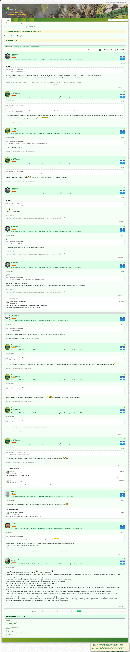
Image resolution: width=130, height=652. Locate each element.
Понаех (12, 472)
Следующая (121, 611)
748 (55, 611)
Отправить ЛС (79, 59)
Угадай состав (92, 640)
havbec (13, 491)
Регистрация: (15, 59)
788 (60, 611)
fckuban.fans (37, 31)
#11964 (122, 354)
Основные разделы (20, 26)
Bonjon (13, 523)
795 (65, 611)
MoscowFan (14, 301)
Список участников (22, 23)
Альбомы (9, 634)
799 (84, 611)
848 (103, 611)
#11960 (122, 197)
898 (108, 611)
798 (79, 611)
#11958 (122, 137)
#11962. (121, 301)
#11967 (122, 448)
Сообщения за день (9, 23)
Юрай (12, 512)
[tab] (8, 46)
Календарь (33, 23)
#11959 (122, 167)
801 (94, 611)
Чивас (12, 481)
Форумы (6, 20)
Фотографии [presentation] (35, 46)
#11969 (122, 532)
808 (98, 611)
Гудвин (13, 92)
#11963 (122, 324)
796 (69, 611)
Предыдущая (34, 611)
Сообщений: (29, 59)
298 (45, 611)
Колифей (14, 54)
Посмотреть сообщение (22, 69)
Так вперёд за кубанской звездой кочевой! (20, 632)
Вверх (124, 640)
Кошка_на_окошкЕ (17, 559)
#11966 (122, 417)
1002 (113, 611)
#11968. (121, 512)
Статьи (22, 20)
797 (74, 611)
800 (88, 611)
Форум (10, 26)
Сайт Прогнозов (104, 640)
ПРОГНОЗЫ (12, 626)
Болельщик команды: (53, 59)
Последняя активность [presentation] (21, 46)
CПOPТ (11, 624)
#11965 (122, 384)
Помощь (72, 640)
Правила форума (116, 640)
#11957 (122, 101)
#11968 (122, 500)
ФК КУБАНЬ (32, 26)
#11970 (122, 568)
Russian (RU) (8, 640)
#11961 (122, 235)
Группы (29, 20)
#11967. (122, 471)
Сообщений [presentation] (8, 46)
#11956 (122, 63)
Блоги (14, 20)
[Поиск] (116, 20)
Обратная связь (81, 640)
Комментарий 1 (13, 298)
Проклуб (10, 631)
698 (50, 611)
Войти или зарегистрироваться (116, 2)
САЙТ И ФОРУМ (13, 627)
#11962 (122, 271)
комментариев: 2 (14, 468)
